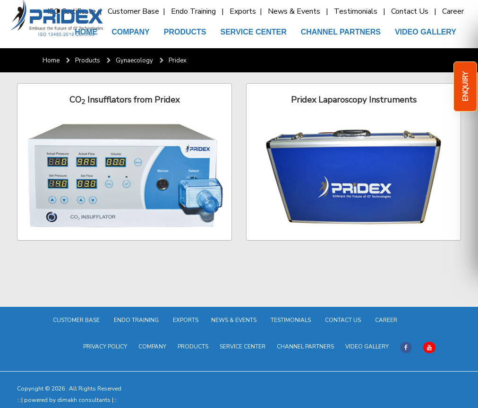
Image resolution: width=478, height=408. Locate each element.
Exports (244, 11)
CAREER (387, 320)
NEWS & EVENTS (235, 320)
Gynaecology (134, 60)
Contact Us (411, 11)
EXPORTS (186, 320)
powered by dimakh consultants (68, 400)
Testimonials (357, 11)
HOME (86, 32)
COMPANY (130, 32)
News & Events (296, 11)
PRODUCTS (185, 32)
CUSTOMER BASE (77, 320)
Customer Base (134, 11)
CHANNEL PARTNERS (341, 32)
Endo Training (195, 11)
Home (51, 60)
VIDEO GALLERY (425, 32)
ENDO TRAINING (138, 320)
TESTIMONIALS (292, 320)
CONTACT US (344, 320)
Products (87, 60)
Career (455, 11)
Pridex (178, 60)
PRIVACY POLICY (105, 346)
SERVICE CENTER (254, 32)
